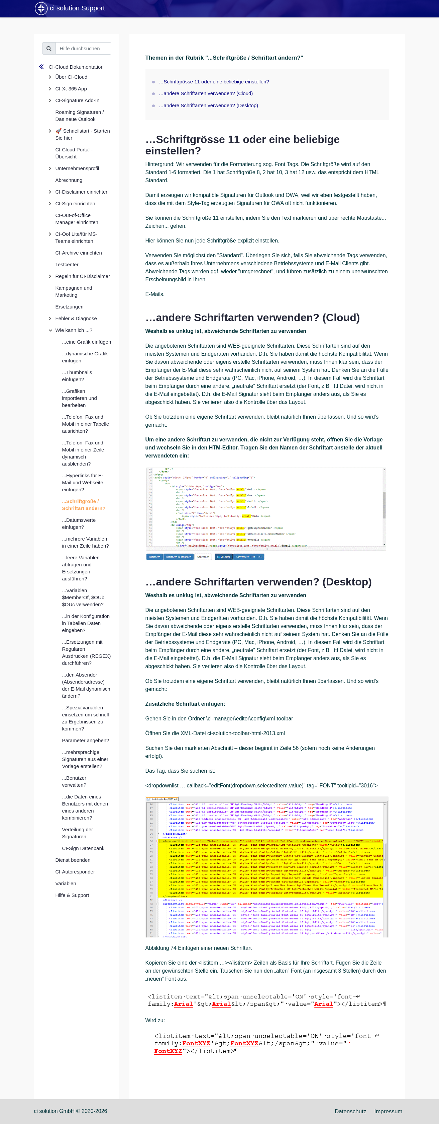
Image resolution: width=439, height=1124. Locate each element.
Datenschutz (350, 1111)
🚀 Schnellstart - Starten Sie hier (83, 134)
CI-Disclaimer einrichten (82, 192)
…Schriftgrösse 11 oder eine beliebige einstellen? (214, 81)
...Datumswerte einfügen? (79, 523)
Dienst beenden (73, 860)
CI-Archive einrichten (79, 253)
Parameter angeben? (85, 740)
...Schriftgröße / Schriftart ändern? (84, 504)
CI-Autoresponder (75, 871)
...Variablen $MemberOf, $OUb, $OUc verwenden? (84, 597)
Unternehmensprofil (77, 168)
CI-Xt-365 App (71, 88)
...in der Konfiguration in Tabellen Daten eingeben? (86, 623)
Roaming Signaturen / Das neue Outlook (80, 115)
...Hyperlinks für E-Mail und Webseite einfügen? (82, 482)
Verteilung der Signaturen (77, 833)
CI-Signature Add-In (78, 100)
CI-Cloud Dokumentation (76, 67)
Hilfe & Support (72, 895)
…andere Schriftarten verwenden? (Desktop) (208, 105)
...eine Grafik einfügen (86, 342)
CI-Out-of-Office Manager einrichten (77, 218)
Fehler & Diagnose (76, 318)
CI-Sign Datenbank (83, 848)
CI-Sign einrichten (75, 203)
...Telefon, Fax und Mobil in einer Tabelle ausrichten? (85, 424)
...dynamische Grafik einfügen (85, 357)
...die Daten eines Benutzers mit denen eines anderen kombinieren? (85, 807)
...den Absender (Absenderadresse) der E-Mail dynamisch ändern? (86, 685)
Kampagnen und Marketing (74, 291)
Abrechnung (69, 180)
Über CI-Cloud (72, 77)
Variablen (66, 883)
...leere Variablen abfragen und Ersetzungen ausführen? (81, 568)
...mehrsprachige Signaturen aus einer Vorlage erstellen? (85, 759)
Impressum (388, 1111)
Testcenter (67, 264)
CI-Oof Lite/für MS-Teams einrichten (77, 237)
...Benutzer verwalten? (74, 781)
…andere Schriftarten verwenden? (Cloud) (206, 93)
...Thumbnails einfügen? (77, 375)
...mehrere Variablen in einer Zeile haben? (85, 542)
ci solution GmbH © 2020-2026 (70, 1111)
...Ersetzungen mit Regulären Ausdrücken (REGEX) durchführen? (86, 652)
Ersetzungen (70, 306)
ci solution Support (69, 9)
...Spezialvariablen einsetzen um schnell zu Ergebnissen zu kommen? (85, 718)
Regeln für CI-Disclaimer (83, 276)
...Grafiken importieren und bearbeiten (79, 398)
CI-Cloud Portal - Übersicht (74, 153)
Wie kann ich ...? (74, 330)
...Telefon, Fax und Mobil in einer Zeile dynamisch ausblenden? (83, 453)
